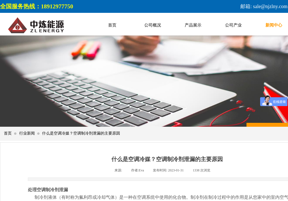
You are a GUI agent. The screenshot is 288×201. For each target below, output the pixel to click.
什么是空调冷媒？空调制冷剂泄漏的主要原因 (81, 133)
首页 (8, 133)
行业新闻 (27, 133)
